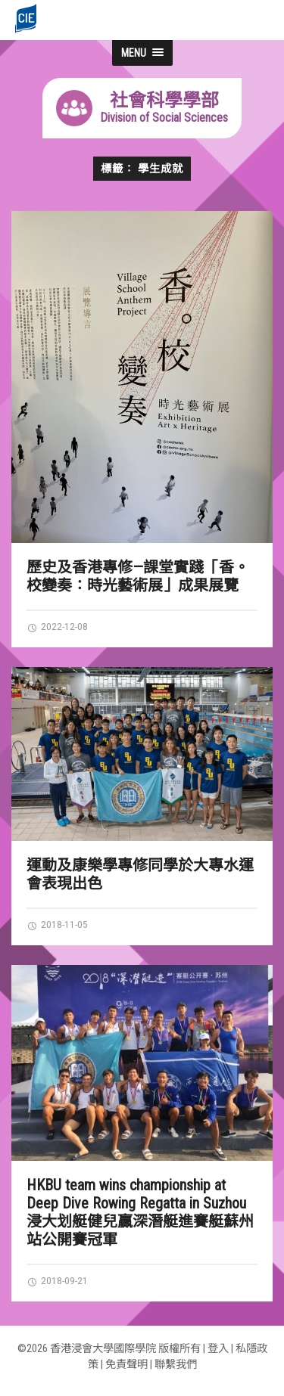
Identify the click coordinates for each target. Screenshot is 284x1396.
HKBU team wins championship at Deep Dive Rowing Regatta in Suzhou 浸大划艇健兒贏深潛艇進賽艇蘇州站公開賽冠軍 (140, 1212)
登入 (218, 1348)
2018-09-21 (57, 1280)
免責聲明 (126, 1364)
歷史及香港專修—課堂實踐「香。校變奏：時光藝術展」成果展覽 (138, 576)
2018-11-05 (57, 924)
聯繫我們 (175, 1364)
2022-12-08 (57, 626)
